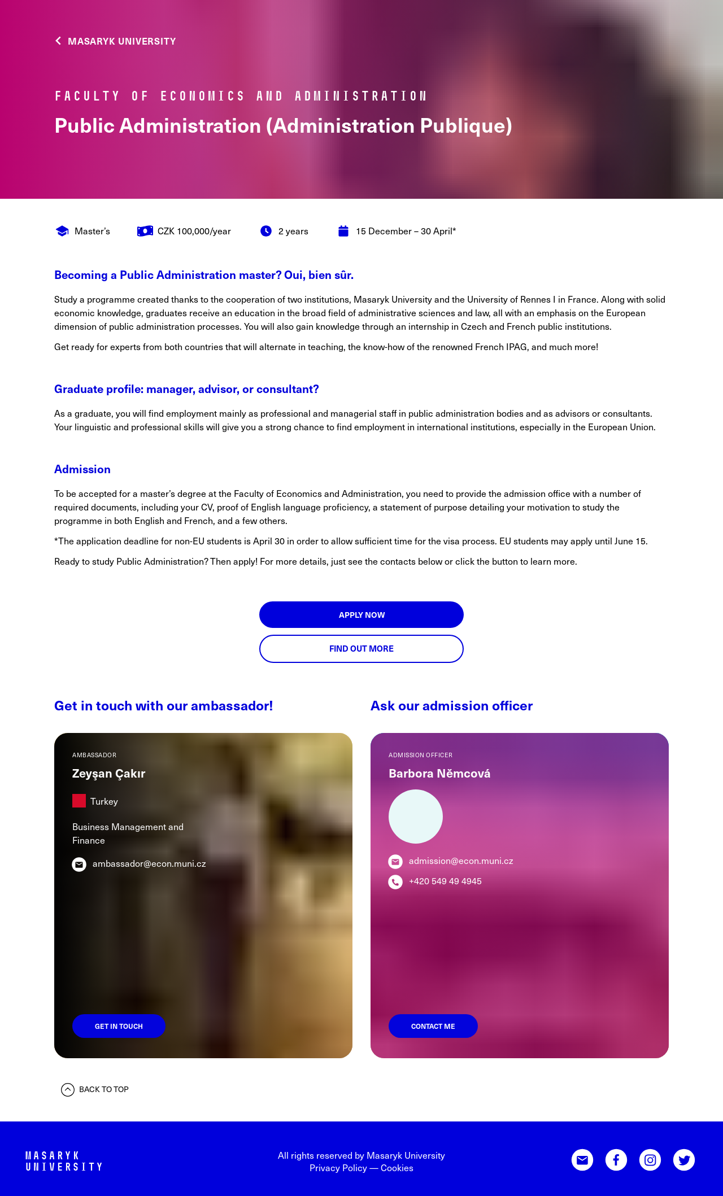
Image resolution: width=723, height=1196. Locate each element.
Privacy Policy (338, 1167)
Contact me (433, 1026)
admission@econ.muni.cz (461, 860)
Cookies (397, 1167)
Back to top (95, 1090)
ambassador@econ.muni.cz (149, 863)
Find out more (361, 648)
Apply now (362, 615)
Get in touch (119, 1026)
